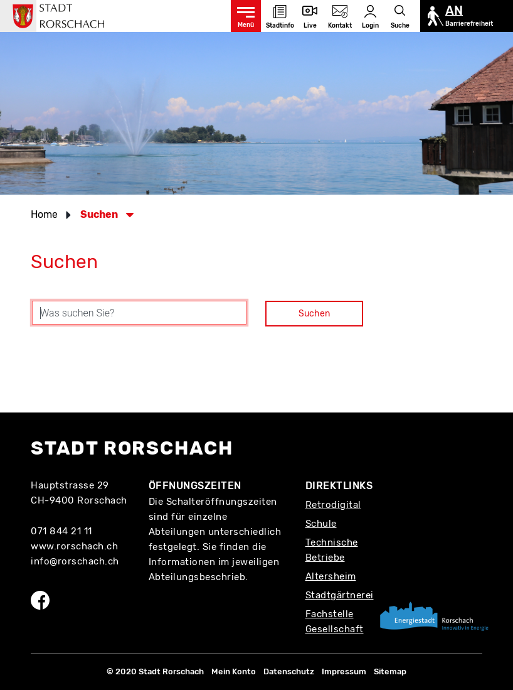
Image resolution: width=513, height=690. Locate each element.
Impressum (344, 671)
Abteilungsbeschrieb (197, 577)
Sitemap (390, 671)
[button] (103, 214)
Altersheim (330, 576)
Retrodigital (333, 504)
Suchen (314, 313)
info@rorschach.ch (75, 561)
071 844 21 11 (61, 531)
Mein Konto (233, 671)
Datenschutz (288, 671)
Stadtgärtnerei (339, 595)
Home (44, 214)
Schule (321, 523)
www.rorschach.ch (74, 546)
